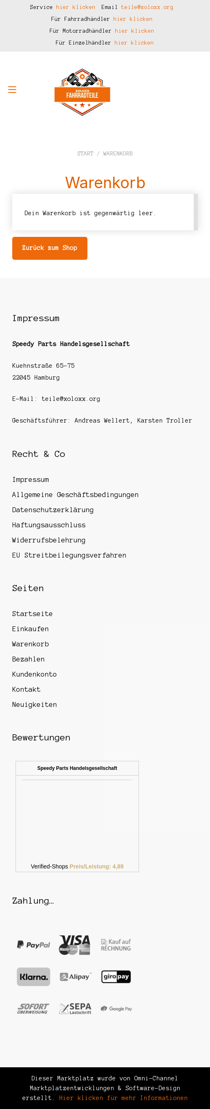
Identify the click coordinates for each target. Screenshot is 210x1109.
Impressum (30, 479)
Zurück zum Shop (49, 248)
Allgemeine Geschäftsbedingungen (75, 494)
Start (85, 154)
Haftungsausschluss (49, 525)
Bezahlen (28, 659)
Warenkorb (30, 644)
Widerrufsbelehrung (49, 540)
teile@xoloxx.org (147, 7)
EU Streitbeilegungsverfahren (69, 555)
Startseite (32, 613)
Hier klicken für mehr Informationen (122, 1098)
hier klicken (76, 7)
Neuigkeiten (34, 704)
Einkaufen (30, 628)
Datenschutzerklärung (53, 509)
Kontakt (26, 689)
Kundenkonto (34, 674)
